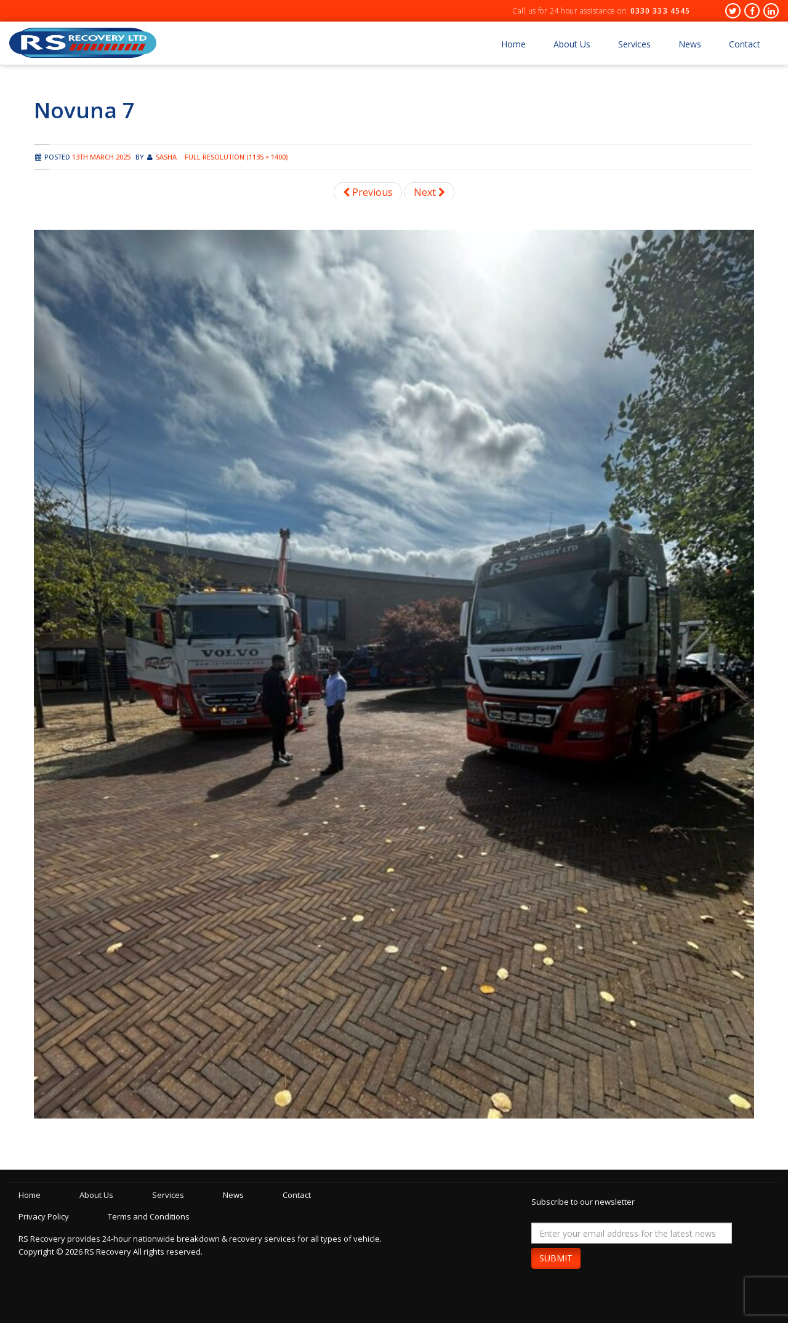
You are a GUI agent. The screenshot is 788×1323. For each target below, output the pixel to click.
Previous (368, 192)
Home (513, 44)
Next (429, 192)
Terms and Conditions (149, 1216)
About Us (571, 44)
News (689, 44)
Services (634, 44)
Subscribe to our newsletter (583, 1201)
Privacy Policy (43, 1216)
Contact (744, 44)
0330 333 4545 (660, 11)
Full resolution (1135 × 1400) (236, 156)
